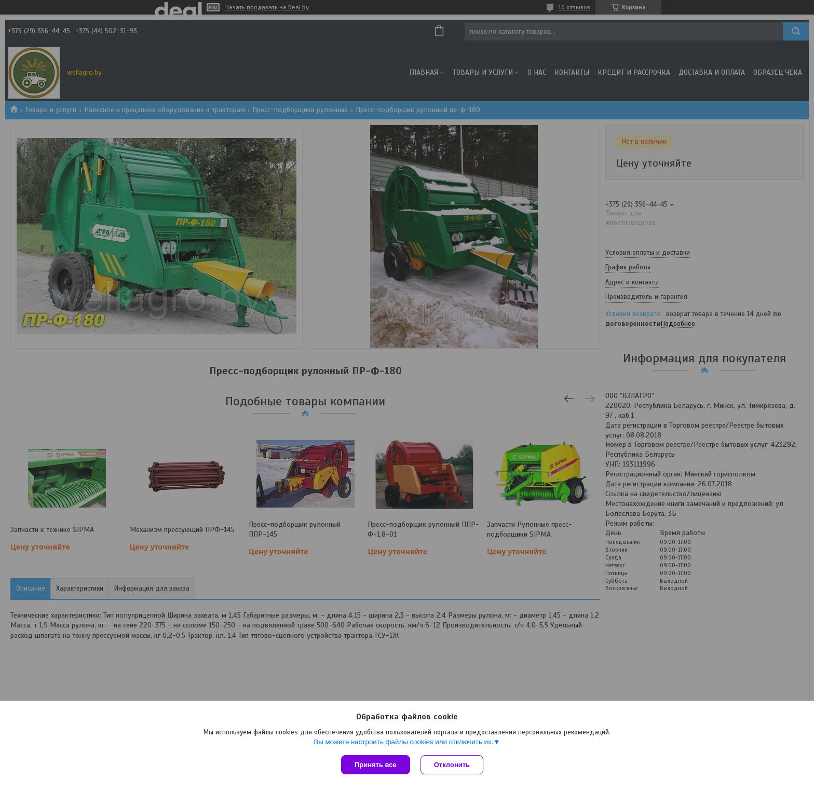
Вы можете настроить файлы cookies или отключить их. (403, 742)
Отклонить (452, 765)
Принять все (376, 765)
